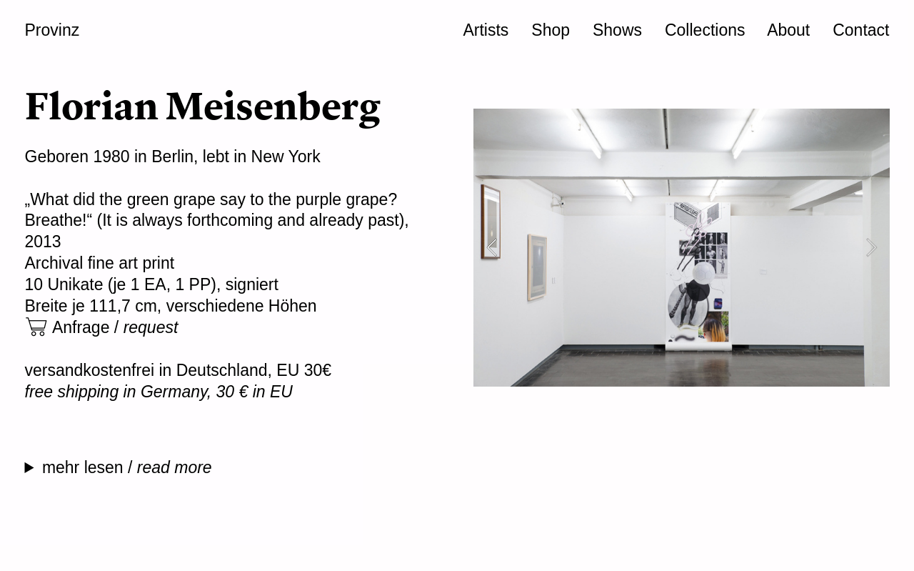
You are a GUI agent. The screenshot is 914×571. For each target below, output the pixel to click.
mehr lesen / (129, 467)
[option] (681, 248)
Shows (617, 30)
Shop (550, 30)
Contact (861, 30)
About (788, 30)
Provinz (52, 30)
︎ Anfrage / (102, 327)
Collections (705, 30)
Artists (485, 30)
